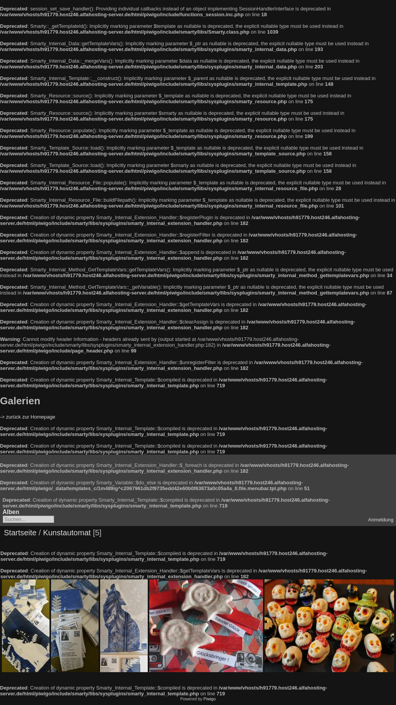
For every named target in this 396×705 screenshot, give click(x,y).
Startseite (20, 532)
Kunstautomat (66, 532)
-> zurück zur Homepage (27, 417)
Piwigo (209, 698)
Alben (11, 512)
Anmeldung (381, 520)
